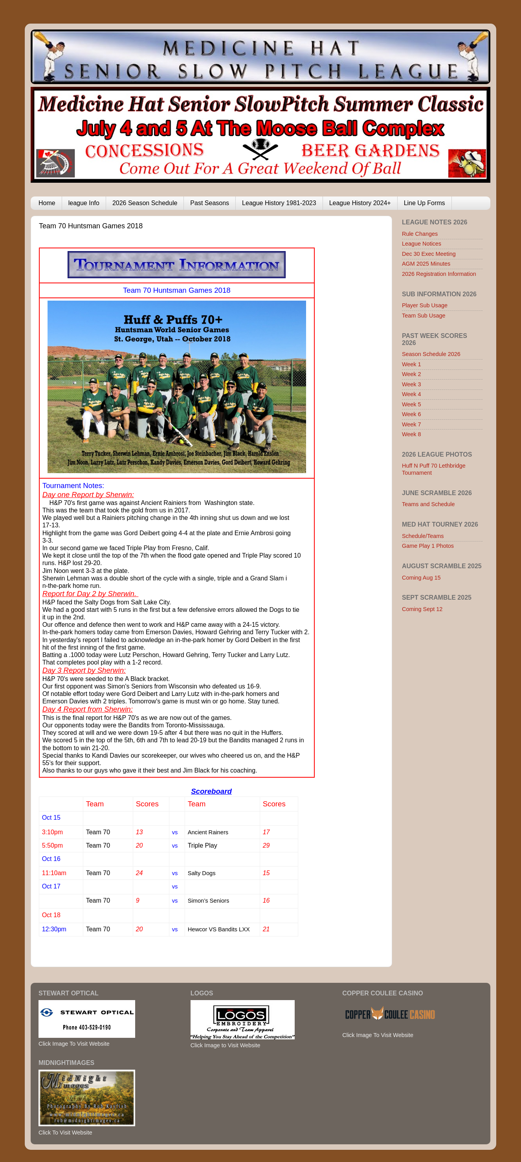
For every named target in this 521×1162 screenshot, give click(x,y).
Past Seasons (209, 203)
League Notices (421, 243)
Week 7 (411, 424)
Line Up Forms (424, 203)
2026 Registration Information (439, 274)
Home (47, 203)
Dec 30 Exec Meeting (429, 254)
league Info (83, 203)
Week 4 (411, 394)
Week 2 (411, 374)
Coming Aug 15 (421, 578)
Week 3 (411, 384)
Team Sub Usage (423, 315)
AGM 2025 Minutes (426, 264)
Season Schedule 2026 (431, 354)
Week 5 (411, 404)
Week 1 (411, 364)
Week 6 (411, 414)
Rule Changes (420, 234)
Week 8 (411, 434)
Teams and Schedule (428, 504)
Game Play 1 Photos (428, 546)
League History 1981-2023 (279, 203)
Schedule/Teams (423, 536)
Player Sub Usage (425, 305)
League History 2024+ (360, 203)
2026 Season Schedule (144, 203)
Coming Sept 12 (422, 609)
